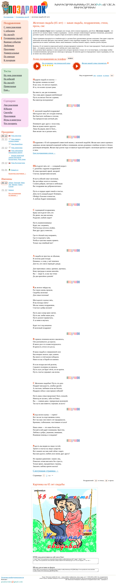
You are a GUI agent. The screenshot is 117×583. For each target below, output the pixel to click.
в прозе (99, 75)
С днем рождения (12, 27)
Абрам (11, 183)
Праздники (9, 49)
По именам (9, 56)
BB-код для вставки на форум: (44, 567)
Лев (10, 184)
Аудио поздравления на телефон (49, 59)
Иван (23, 183)
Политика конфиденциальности (12, 577)
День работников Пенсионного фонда (16, 151)
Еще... (7, 90)
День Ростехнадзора (18, 163)
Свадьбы (8, 112)
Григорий (17, 183)
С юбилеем (9, 31)
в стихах (106, 75)
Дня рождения (11, 105)
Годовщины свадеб (13, 38)
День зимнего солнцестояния (14, 140)
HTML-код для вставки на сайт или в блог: (48, 557)
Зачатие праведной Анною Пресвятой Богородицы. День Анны (17, 157)
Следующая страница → (45, 471)
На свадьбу (9, 34)
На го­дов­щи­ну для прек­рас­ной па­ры (56, 63)
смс (94, 75)
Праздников (9, 116)
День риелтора (16, 136)
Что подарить (10, 123)
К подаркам (9, 60)
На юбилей (9, 79)
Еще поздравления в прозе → (44, 153)
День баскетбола (16, 144)
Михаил (14, 184)
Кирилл (11, 190)
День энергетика (16, 148)
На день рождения (13, 75)
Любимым (9, 45)
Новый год (14, 170)
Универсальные (11, 53)
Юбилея (8, 109)
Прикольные (10, 86)
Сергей (11, 186)
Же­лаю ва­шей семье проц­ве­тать (94, 63)
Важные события (12, 42)
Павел (20, 184)
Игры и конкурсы (12, 120)
